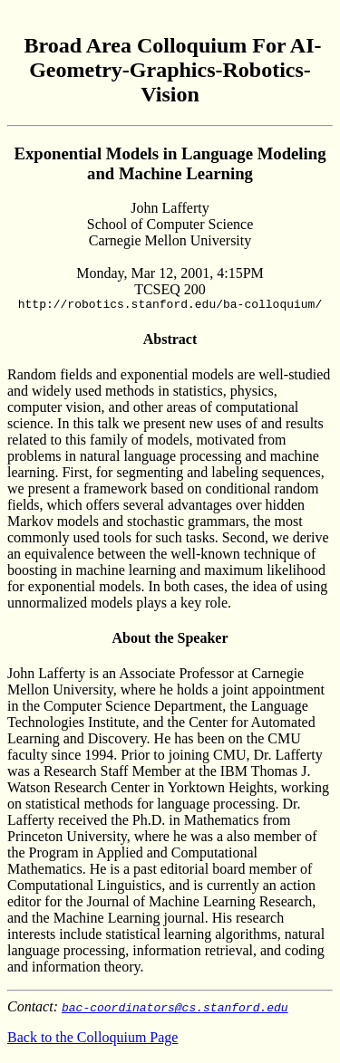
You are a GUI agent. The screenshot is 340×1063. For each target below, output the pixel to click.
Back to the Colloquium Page (92, 1040)
